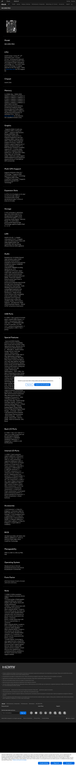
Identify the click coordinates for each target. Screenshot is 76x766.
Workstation (31, 700)
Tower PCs (3, 734)
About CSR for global (61, 709)
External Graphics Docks (24, 711)
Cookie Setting (44, 763)
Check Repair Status (42, 729)
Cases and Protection (24, 743)
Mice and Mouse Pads (24, 736)
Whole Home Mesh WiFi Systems (26, 722)
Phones (3, 707)
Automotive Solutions (43, 711)
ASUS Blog (40, 714)
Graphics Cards (4, 747)
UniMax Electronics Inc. (61, 720)
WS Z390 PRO (5, 8)
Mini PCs (3, 738)
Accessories (4, 709)
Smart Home (22, 727)
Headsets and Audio (23, 738)
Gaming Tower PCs (5, 736)
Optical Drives (22, 707)
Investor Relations (60, 707)
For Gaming (4, 723)
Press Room (59, 711)
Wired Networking (23, 725)
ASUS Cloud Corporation (61, 718)
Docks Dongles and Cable (25, 747)
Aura (39, 722)
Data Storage (22, 709)
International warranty (43, 727)
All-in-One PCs (4, 732)
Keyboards (21, 734)
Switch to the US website (42, 384)
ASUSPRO (40, 709)
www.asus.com (10, 66)
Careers (58, 714)
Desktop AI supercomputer (25, 729)
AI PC (39, 705)
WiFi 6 (20, 718)
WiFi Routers (22, 720)
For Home (3, 714)
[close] (59, 378)
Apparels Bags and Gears (25, 740)
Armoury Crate (41, 720)
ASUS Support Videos (43, 742)
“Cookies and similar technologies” (19, 760)
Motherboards (4, 745)
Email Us (40, 736)
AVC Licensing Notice (43, 716)
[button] (68, 1)
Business (73, 1)
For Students (4, 720)
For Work (3, 716)
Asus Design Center (42, 707)
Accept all (68, 763)
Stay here (29, 384)
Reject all (56, 763)
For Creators (4, 718)
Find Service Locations (43, 731)
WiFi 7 (20, 716)
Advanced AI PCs (42, 718)
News (57, 705)
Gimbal (21, 749)
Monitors (3, 729)
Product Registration (42, 734)
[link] (3, 4)
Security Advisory (42, 740)
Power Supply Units (5, 749)
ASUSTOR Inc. (59, 716)
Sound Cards (22, 705)
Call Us (39, 738)
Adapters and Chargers (24, 745)
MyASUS (40, 745)
